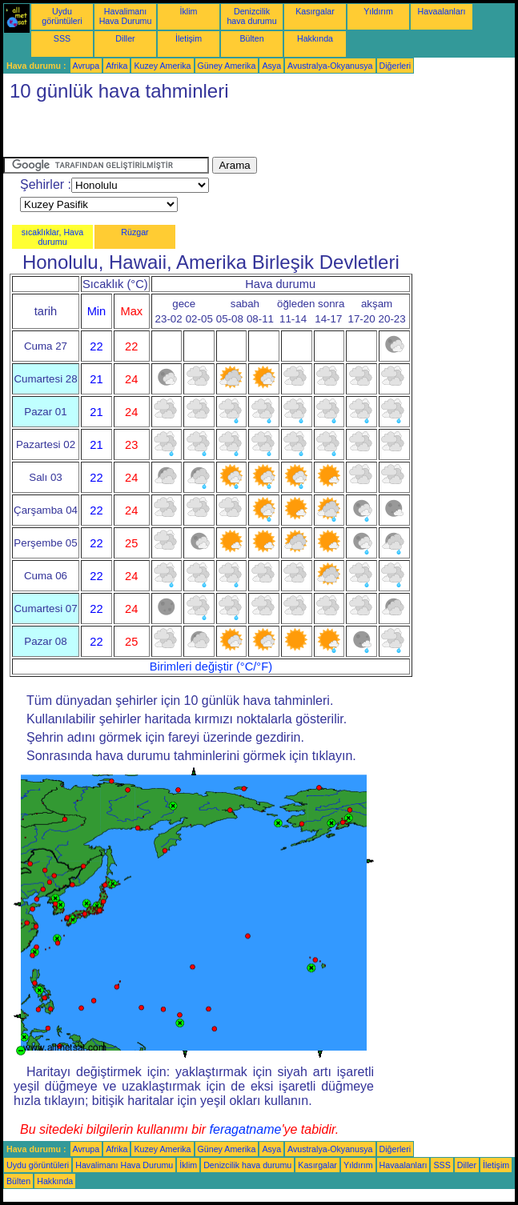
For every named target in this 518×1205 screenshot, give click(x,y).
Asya (271, 65)
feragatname (246, 1129)
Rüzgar (134, 232)
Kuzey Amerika (162, 65)
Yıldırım (378, 11)
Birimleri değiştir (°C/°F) (211, 666)
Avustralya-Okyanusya (329, 65)
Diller (125, 38)
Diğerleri (395, 65)
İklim (189, 11)
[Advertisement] (190, 133)
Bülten (251, 38)
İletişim (188, 38)
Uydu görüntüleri (62, 16)
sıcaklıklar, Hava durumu (53, 236)
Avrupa (86, 65)
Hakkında (315, 38)
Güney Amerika (227, 65)
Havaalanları (442, 11)
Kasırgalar (315, 11)
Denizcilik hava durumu (251, 16)
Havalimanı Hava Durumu (125, 16)
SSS (62, 38)
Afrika (116, 65)
